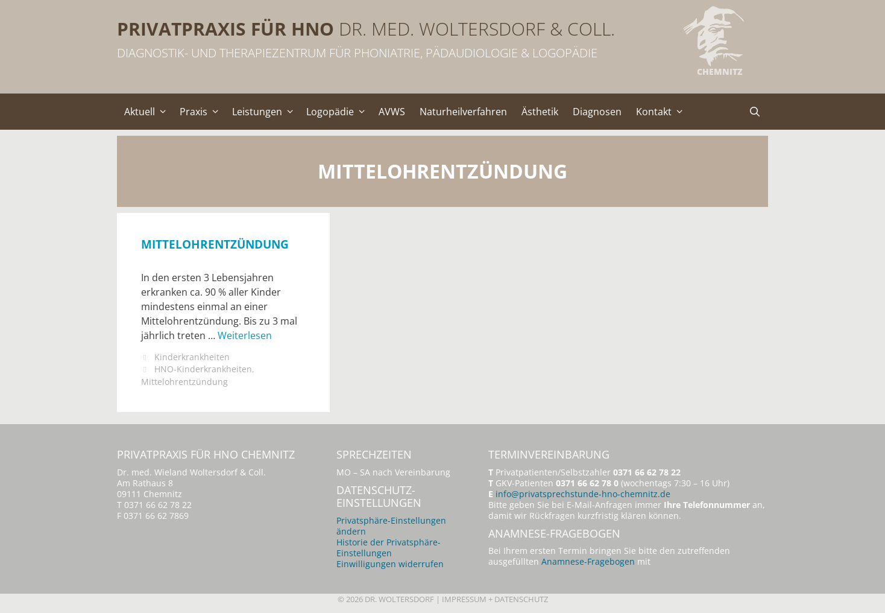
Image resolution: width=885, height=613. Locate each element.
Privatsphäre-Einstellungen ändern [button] (391, 526)
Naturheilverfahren (463, 111)
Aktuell (148, 112)
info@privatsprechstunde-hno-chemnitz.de (583, 494)
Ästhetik (539, 111)
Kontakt (662, 112)
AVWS (392, 111)
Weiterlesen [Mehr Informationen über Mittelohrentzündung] (245, 335)
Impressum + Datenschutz (495, 599)
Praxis (202, 112)
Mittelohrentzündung (215, 244)
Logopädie (338, 112)
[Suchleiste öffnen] (754, 112)
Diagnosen (597, 111)
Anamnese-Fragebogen (588, 561)
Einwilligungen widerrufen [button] (390, 564)
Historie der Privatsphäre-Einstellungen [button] (388, 547)
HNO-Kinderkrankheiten (203, 369)
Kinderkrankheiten (192, 357)
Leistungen (266, 112)
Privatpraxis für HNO (225, 28)
